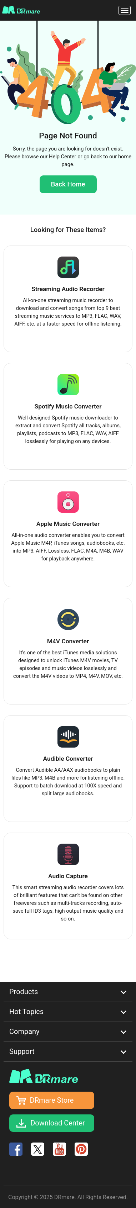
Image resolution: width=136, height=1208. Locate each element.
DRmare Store (52, 1100)
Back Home (68, 184)
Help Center (62, 156)
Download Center (57, 1123)
